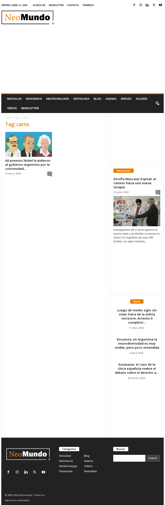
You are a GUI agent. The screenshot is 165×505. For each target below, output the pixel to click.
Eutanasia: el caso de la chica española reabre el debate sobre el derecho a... (137, 368)
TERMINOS (88, 5)
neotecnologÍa (57, 98)
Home (8, 117)
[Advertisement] (82, 61)
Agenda (111, 98)
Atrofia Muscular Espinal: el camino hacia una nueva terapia (134, 183)
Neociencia (34, 98)
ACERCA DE (39, 5)
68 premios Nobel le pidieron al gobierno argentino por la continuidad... (27, 164)
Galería (141, 98)
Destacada (81, 98)
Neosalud (14, 98)
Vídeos (12, 108)
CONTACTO (73, 5)
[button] (157, 103)
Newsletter (90, 471)
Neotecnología (68, 466)
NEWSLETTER (56, 5)
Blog (97, 98)
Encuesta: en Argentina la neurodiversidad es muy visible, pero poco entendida (137, 343)
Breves (126, 98)
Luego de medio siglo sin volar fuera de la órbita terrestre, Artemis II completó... (137, 316)
